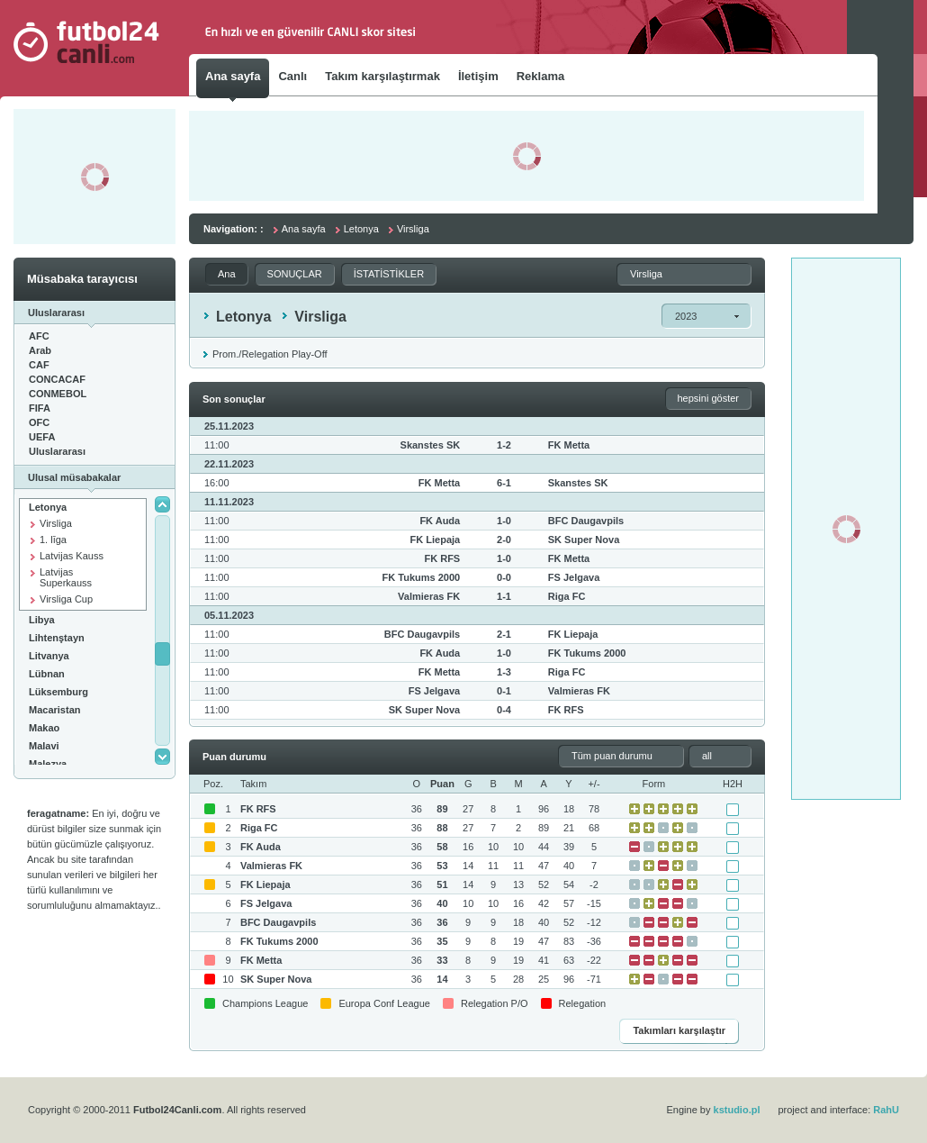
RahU (886, 1109)
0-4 (504, 709)
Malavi (44, 745)
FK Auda (439, 520)
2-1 (504, 634)
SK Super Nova (583, 539)
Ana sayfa (304, 228)
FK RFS (442, 558)
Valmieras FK (429, 596)
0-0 (504, 577)
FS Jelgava (573, 577)
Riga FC (567, 596)
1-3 (504, 672)
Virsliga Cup (66, 599)
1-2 (504, 445)
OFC (39, 422)
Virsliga (56, 523)
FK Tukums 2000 (421, 577)
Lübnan (47, 673)
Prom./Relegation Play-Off (270, 354)
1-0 (504, 520)
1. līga (53, 539)
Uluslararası (57, 451)
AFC (39, 336)
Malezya (48, 763)
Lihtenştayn (57, 637)
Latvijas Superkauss (66, 577)
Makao (44, 727)
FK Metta (569, 445)
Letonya (48, 507)
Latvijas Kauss (72, 555)
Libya (42, 619)
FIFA (39, 408)
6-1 (504, 482)
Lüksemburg (58, 691)
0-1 (504, 690)
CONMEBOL (57, 393)
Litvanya (49, 655)
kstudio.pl (737, 1109)
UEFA (42, 436)
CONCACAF (57, 379)
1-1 (504, 596)
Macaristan (54, 709)
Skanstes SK (430, 445)
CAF (39, 364)
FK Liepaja (435, 539)
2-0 (504, 539)
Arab (40, 350)
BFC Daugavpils (586, 520)
